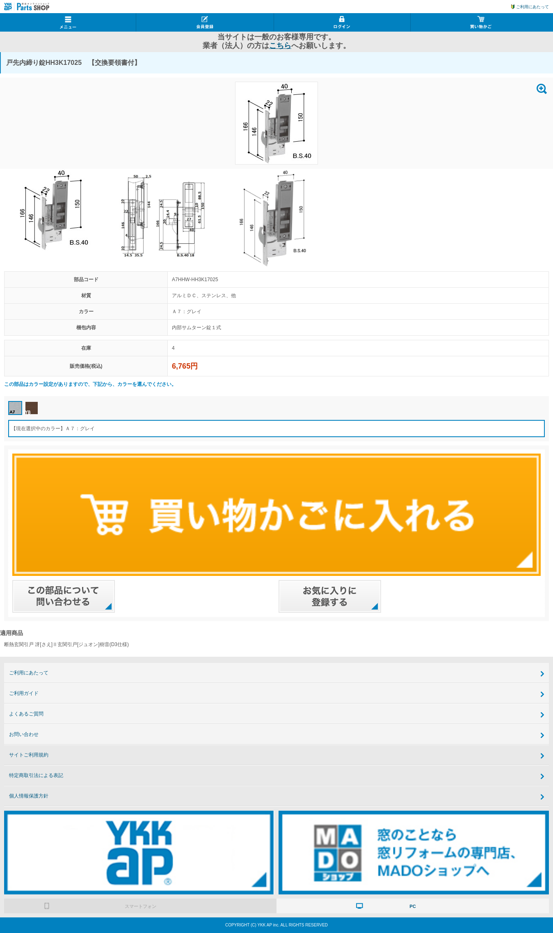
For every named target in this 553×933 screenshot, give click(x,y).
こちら (280, 45)
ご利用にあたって (532, 7)
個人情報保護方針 (28, 796)
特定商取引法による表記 (36, 775)
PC (412, 906)
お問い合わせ (24, 734)
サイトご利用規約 (28, 755)
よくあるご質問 (26, 714)
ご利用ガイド (24, 693)
